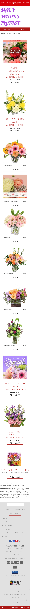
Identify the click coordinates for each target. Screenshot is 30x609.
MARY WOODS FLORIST (10, 16)
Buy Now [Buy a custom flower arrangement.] (15, 477)
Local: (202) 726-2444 (15, 554)
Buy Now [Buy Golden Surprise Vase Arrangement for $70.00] (15, 130)
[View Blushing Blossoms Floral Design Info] (15, 415)
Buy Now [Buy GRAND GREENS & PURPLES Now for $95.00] (15, 349)
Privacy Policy (7, 600)
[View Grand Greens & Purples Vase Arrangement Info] (15, 330)
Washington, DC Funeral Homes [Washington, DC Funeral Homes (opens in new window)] (10, 589)
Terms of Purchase (20, 600)
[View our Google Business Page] (13, 542)
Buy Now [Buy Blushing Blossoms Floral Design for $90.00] (15, 443)
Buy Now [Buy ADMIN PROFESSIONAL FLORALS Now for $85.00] (15, 205)
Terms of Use (15, 602)
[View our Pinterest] (16, 542)
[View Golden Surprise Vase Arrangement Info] (15, 102)
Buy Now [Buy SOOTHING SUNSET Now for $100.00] (15, 277)
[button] (15, 572)
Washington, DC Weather (12, 594)
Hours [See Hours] (25, 607)
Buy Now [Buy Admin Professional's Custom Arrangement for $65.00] (15, 82)
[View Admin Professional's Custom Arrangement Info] (15, 51)
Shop (7, 29)
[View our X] (19, 542)
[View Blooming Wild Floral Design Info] (15, 294)
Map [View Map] (15, 607)
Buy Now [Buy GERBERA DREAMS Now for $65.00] (15, 169)
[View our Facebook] (10, 542)
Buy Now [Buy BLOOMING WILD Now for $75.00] (15, 313)
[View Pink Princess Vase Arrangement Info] (15, 222)
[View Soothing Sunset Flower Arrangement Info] (15, 258)
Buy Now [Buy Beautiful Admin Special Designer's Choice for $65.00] (15, 395)
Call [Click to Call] (5, 607)
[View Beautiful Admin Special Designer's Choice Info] (15, 367)
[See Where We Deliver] (15, 513)
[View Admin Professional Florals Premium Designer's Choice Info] (15, 186)
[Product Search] (15, 504)
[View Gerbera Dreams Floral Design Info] (15, 150)
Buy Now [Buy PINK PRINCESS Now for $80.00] (15, 241)
